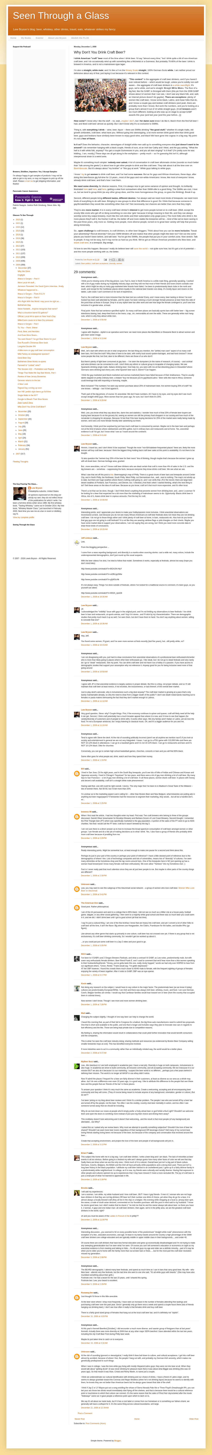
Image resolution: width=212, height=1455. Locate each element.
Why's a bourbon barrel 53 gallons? (33, 313)
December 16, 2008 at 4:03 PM (94, 1316)
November (23, 411)
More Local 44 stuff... (27, 282)
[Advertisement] (31, 472)
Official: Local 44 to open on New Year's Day (37, 316)
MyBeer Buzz (87, 1061)
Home (13, 38)
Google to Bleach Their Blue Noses (33, 399)
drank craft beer (81, 242)
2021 (18, 223)
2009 (18, 261)
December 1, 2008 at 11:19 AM (94, 725)
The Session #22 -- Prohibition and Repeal (36, 369)
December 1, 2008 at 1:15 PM (93, 760)
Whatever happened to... (28, 290)
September (23, 419)
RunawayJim (87, 1293)
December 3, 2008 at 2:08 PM (93, 1257)
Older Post (193, 1419)
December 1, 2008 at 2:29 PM (93, 838)
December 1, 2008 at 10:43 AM (94, 645)
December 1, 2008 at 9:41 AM (93, 435)
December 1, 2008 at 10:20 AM (94, 529)
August (21, 423)
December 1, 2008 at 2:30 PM (93, 876)
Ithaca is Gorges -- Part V (28, 279)
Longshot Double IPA (27, 346)
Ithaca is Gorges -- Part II (28, 297)
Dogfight (21, 275)
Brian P (84, 1153)
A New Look (23, 384)
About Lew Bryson (57, 38)
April (20, 438)
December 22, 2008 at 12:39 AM (95, 1408)
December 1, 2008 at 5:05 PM (93, 945)
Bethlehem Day (24, 305)
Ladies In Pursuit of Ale (119, 1216)
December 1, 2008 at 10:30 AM (94, 597)
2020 (18, 227)
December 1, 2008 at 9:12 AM (93, 338)
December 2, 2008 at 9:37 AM (93, 1053)
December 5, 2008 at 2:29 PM (93, 1284)
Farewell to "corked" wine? (29, 365)
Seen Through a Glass (61, 15)
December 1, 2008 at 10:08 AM (94, 500)
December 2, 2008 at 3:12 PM (93, 1144)
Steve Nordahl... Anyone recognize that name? (37, 309)
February (22, 445)
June (20, 430)
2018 (18, 235)
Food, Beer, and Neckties (28, 331)
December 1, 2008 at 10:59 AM (94, 672)
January (22, 449)
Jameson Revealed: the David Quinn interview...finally (41, 286)
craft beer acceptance (100, 263)
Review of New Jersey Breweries (32, 376)
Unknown (85, 884)
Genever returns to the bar (29, 380)
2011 (18, 253)
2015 (18, 242)
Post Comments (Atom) (96, 1423)
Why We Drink (24, 271)
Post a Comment (85, 1413)
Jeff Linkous (87, 538)
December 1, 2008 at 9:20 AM (93, 400)
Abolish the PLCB (80, 38)
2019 (18, 231)
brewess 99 (86, 812)
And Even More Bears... (28, 335)
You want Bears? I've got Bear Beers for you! (37, 339)
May (20, 434)
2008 (18, 265)
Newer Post (80, 1419)
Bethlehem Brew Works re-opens (32, 361)
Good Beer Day (24, 358)
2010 (18, 257)
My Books (26, 38)
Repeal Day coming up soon (30, 388)
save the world (140, 248)
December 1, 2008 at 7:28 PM (93, 1004)
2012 (18, 250)
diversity (112, 263)
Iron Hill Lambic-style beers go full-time (34, 392)
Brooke (84, 1188)
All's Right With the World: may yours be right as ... (39, 301)
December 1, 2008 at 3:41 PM (93, 894)
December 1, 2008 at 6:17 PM (93, 975)
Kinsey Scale (132, 70)
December (23, 268)
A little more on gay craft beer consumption (36, 350)
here (86, 189)
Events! (39, 38)
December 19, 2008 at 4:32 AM (94, 1343)
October (22, 415)
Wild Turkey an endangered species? (33, 354)
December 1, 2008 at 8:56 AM (93, 320)
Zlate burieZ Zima (25, 403)
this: (112, 475)
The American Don (89, 903)
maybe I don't (128, 121)
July (20, 426)
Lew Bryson (86, 347)
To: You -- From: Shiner (27, 328)
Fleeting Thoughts (20, 461)
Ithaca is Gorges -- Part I (28, 324)
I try (82, 174)
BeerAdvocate (80, 168)
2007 (18, 454)
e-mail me (28, 181)
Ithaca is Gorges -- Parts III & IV (31, 294)
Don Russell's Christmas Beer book (33, 343)
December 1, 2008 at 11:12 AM (94, 701)
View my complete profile (23, 517)
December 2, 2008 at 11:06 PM (94, 1220)
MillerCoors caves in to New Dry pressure (35, 320)
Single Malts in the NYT (28, 395)
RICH (83, 954)
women (119, 263)
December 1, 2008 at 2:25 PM (93, 803)
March (21, 441)
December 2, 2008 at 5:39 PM (93, 1179)
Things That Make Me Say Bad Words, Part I (37, 373)
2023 (18, 219)
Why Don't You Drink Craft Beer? (32, 407)
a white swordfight (181, 85)
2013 (18, 246)
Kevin (83, 983)
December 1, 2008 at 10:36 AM (94, 623)
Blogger (117, 1441)
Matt (83, 1013)
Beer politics (86, 263)
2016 (18, 238)
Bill (82, 769)
